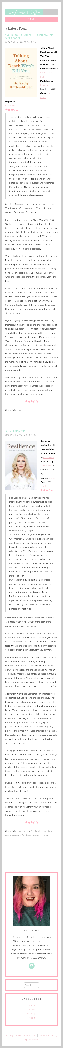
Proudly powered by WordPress (21, 1035)
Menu (31, 19)
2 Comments (30, 434)
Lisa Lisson (48, 457)
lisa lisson (26, 835)
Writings (31, 1017)
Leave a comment (29, 41)
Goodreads (10, 105)
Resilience (15, 431)
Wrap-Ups (32, 1013)
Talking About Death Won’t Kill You (30, 37)
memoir (52, 478)
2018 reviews (36, 831)
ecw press (16, 835)
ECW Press (45, 85)
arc (45, 831)
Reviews (17, 410)
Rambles (31, 1005)
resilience (44, 835)
